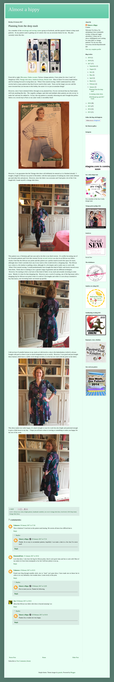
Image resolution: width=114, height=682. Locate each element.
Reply (15, 531)
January (92, 87)
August (92, 69)
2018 (89, 60)
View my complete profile (93, 49)
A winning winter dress (96, 94)
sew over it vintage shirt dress (52, 512)
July (91, 72)
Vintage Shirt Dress (14, 514)
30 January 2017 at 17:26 (27, 525)
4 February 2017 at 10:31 (27, 570)
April (91, 78)
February (92, 84)
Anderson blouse (38, 79)
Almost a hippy (24, 9)
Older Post (75, 657)
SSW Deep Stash (72, 512)
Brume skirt (48, 79)
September (93, 66)
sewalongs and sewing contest (32, 30)
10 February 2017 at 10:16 (40, 615)
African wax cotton (19, 512)
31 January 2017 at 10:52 (31, 556)
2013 (89, 112)
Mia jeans (24, 77)
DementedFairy (18, 556)
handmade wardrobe (38, 512)
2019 (89, 57)
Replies (18, 535)
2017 (89, 63)
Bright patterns (28, 512)
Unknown (17, 525)
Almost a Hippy (24, 539)
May (91, 75)
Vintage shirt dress (26, 79)
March (92, 81)
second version (47, 258)
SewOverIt (64, 512)
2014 (89, 109)
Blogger (73, 672)
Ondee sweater (32, 77)
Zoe (15, 601)
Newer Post (12, 657)
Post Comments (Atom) (24, 661)
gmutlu (60, 672)
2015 (89, 106)
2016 (89, 103)
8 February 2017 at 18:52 (24, 601)
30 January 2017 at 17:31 (39, 539)
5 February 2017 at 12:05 (39, 586)
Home (44, 657)
